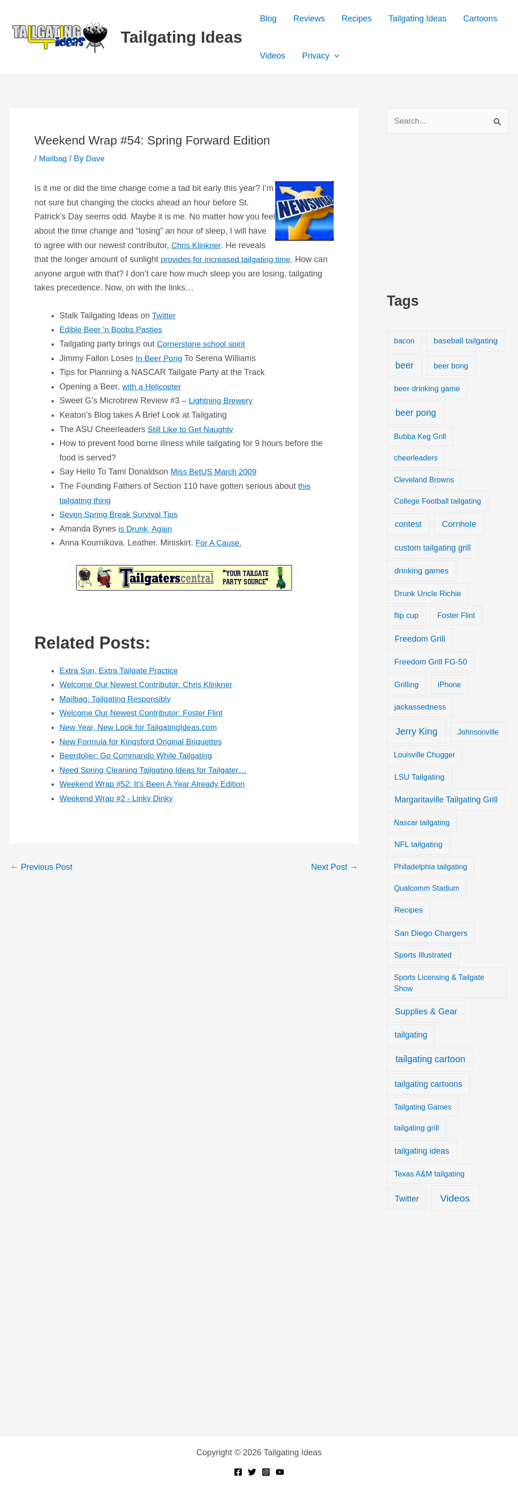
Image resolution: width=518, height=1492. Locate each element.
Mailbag (53, 158)
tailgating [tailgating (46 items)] (411, 1035)
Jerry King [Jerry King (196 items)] (416, 732)
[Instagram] (266, 1472)
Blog (268, 18)
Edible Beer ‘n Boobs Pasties (113, 329)
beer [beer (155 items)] (404, 366)
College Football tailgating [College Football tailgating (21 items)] (437, 502)
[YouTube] (280, 1472)
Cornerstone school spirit (203, 343)
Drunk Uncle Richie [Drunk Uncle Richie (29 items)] (427, 594)
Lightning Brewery (222, 400)
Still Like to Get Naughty (192, 429)
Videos (272, 55)
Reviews (309, 18)
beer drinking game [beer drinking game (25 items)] (427, 389)
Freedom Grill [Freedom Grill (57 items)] (420, 639)
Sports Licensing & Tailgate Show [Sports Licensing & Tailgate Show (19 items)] (439, 983)
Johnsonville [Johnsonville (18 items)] (478, 733)
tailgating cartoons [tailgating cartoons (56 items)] (428, 1084)
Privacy (320, 55)
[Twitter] (252, 1472)
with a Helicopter (153, 386)
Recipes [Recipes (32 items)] (409, 910)
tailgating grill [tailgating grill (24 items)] (416, 1128)
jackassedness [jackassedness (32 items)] (421, 707)
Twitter (164, 315)
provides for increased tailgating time (229, 259)
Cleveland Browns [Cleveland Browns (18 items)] (424, 480)
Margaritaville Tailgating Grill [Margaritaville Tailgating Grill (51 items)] (446, 800)
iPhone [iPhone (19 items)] (449, 685)
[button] (334, 55)
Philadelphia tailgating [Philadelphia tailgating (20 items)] (430, 867)
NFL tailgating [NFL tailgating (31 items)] (418, 845)
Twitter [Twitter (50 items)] (407, 1199)
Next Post (334, 867)
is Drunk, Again (146, 528)
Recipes (357, 18)
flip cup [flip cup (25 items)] (406, 616)
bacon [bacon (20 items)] (404, 341)
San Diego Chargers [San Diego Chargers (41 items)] (431, 933)
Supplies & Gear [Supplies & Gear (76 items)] (426, 1012)
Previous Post (41, 867)
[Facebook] (238, 1472)
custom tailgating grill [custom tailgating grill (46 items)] (433, 548)
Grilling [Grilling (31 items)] (406, 685)
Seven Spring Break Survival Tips (121, 514)
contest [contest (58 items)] (408, 525)
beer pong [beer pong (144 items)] (415, 413)
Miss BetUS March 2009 (215, 471)
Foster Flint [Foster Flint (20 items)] (456, 616)
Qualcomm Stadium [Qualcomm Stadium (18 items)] (427, 889)
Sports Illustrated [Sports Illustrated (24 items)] (423, 955)
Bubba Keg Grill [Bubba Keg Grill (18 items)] (420, 437)
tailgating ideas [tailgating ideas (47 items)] (422, 1152)
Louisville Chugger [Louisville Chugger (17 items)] (424, 756)
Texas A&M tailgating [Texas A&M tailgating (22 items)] (429, 1174)
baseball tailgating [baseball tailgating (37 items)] (466, 341)
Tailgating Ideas (181, 37)
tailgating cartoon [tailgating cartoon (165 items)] (430, 1060)
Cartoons (480, 18)
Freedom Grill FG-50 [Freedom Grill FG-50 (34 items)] (431, 662)
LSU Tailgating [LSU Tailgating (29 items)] (419, 777)
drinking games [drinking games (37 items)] (422, 571)
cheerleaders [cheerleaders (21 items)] (416, 458)
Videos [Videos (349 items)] (455, 1198)
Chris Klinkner (197, 245)
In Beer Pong (160, 358)
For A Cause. (219, 542)
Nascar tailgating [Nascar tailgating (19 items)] (422, 823)
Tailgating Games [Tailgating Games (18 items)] (423, 1107)
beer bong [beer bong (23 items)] (451, 366)
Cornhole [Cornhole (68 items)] (459, 525)
